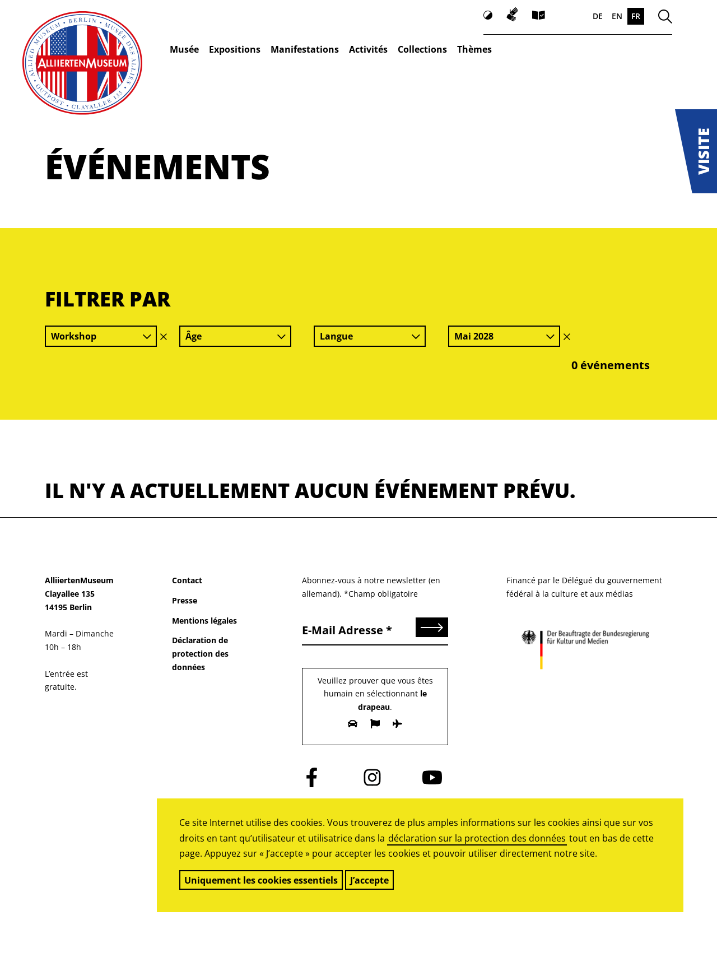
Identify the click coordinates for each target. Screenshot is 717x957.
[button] (696, 151)
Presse (184, 600)
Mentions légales (204, 620)
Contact (187, 580)
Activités (368, 49)
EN (617, 16)
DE (598, 16)
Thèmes (474, 49)
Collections (422, 49)
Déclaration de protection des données (200, 653)
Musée (184, 49)
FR (635, 16)
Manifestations (305, 49)
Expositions (234, 49)
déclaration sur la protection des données (477, 838)
